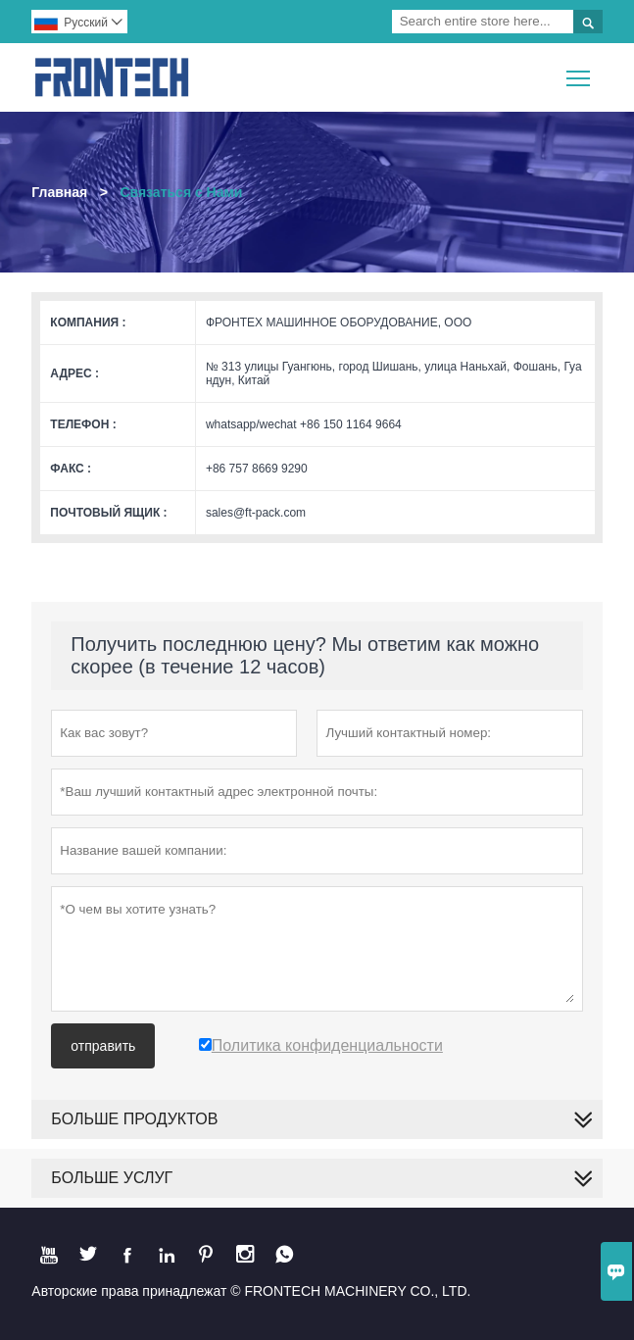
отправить (103, 1046)
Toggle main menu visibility (579, 71)
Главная (59, 192)
